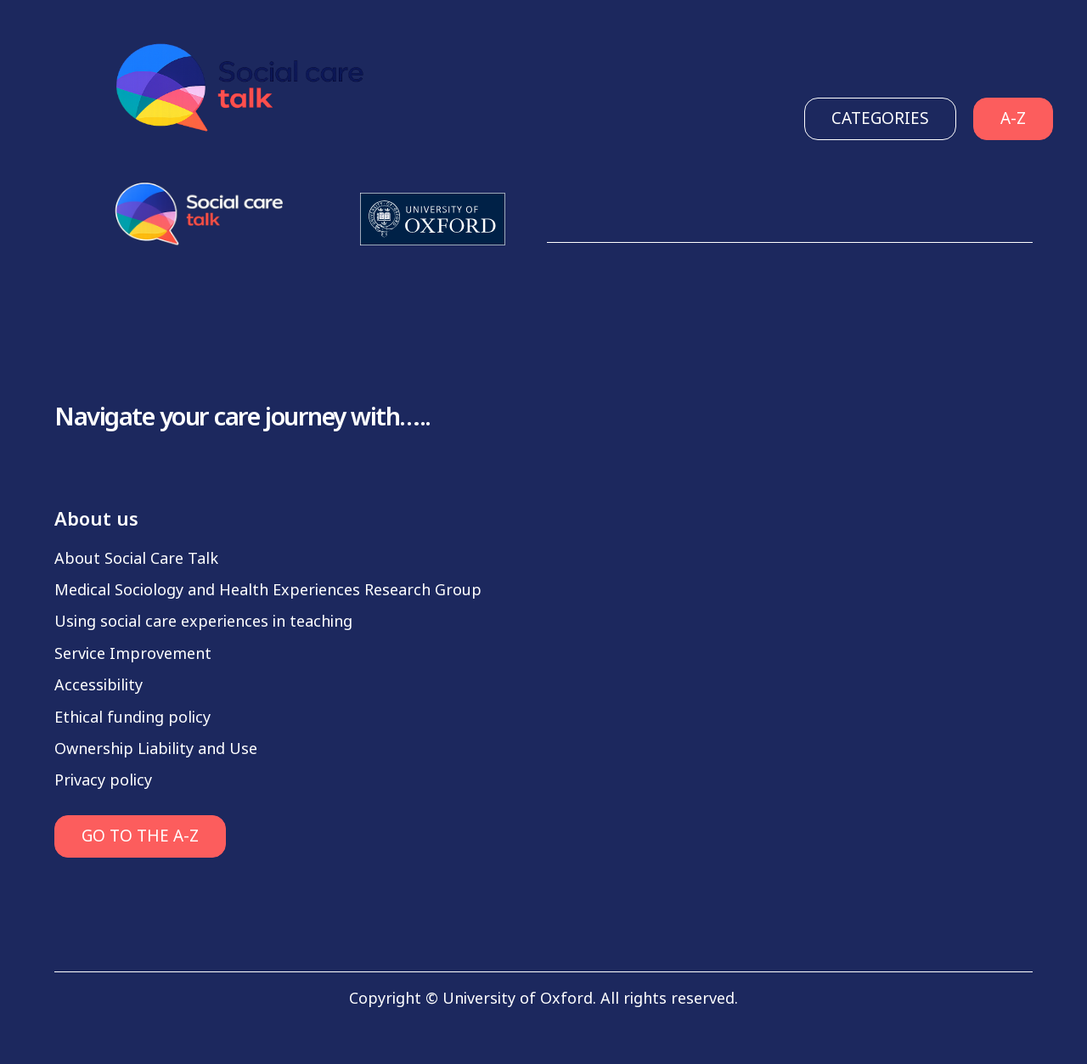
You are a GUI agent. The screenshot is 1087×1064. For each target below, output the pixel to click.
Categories (880, 118)
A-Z (1013, 118)
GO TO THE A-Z (140, 836)
